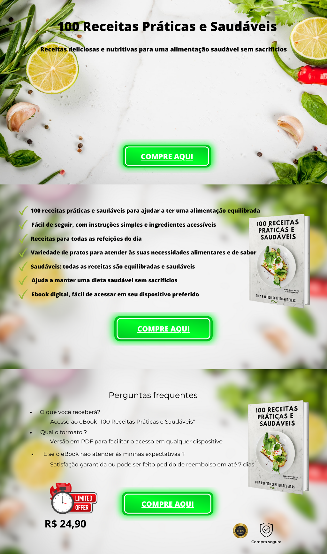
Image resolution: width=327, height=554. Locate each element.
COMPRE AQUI (167, 156)
